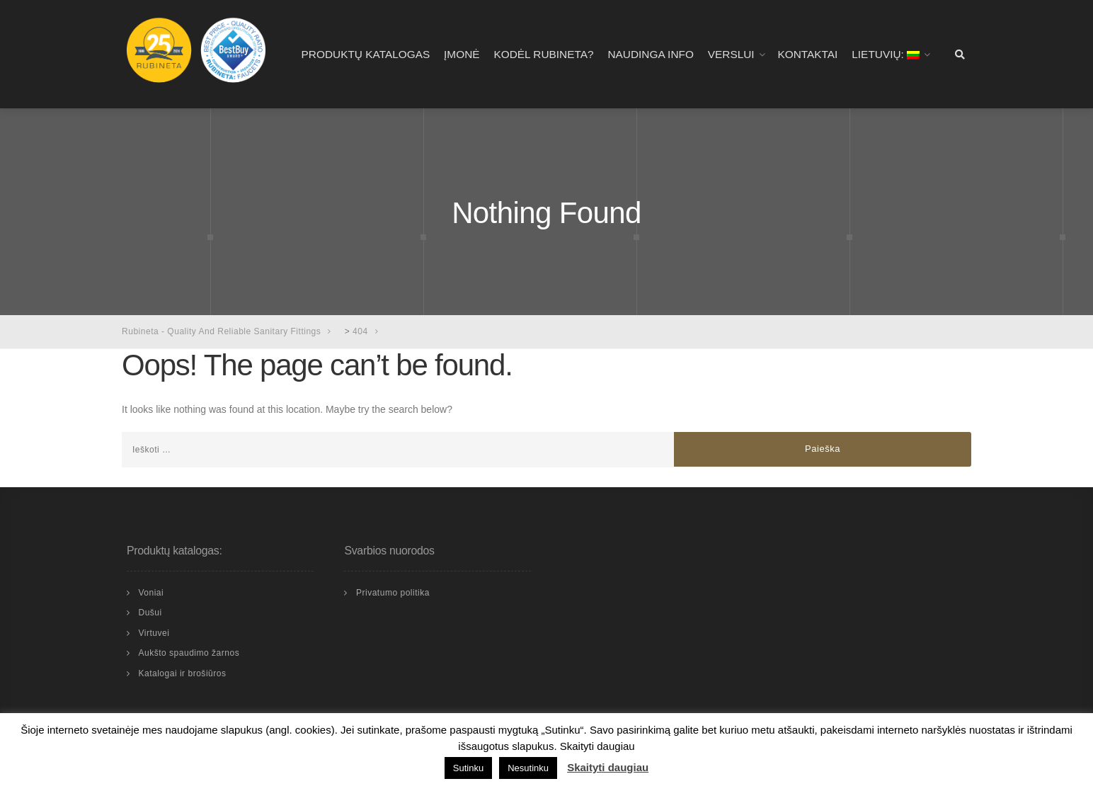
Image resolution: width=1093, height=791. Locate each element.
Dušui (149, 613)
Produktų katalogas (366, 54)
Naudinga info (650, 54)
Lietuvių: (886, 54)
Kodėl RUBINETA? (543, 54)
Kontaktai (807, 54)
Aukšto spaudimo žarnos (188, 653)
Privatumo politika (393, 593)
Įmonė (461, 54)
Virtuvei (153, 633)
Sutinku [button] (468, 768)
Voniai (151, 593)
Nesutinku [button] (528, 768)
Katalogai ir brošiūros (182, 673)
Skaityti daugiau (607, 767)
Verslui (731, 54)
